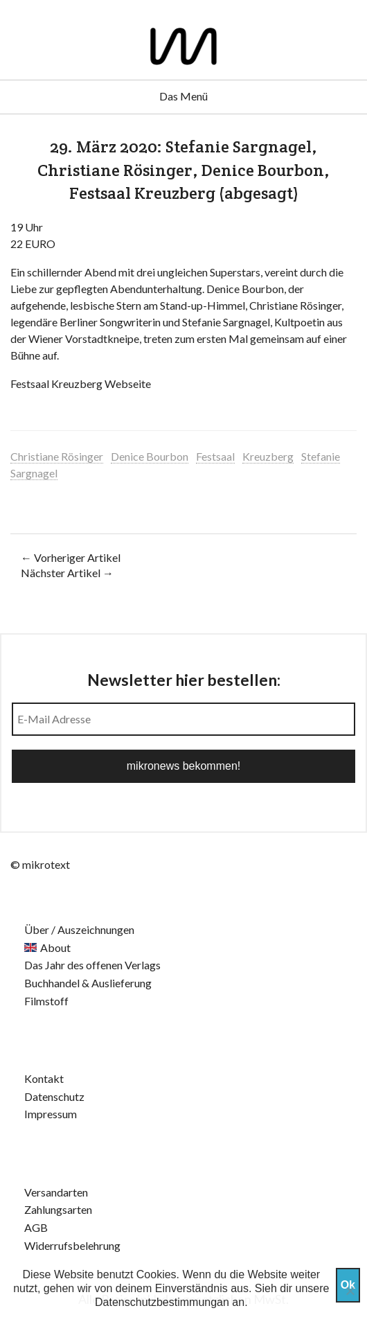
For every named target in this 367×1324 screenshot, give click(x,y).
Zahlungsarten (58, 1209)
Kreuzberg (268, 456)
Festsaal (215, 456)
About (55, 947)
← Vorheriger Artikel (70, 557)
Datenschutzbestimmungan (162, 1302)
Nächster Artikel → (67, 572)
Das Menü (183, 96)
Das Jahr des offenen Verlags (92, 964)
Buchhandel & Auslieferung (88, 982)
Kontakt (44, 1078)
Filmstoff (46, 1000)
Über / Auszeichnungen (79, 929)
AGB (36, 1227)
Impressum (50, 1113)
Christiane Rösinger (56, 456)
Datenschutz (54, 1096)
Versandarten (56, 1192)
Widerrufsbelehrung (72, 1245)
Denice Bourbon (149, 456)
